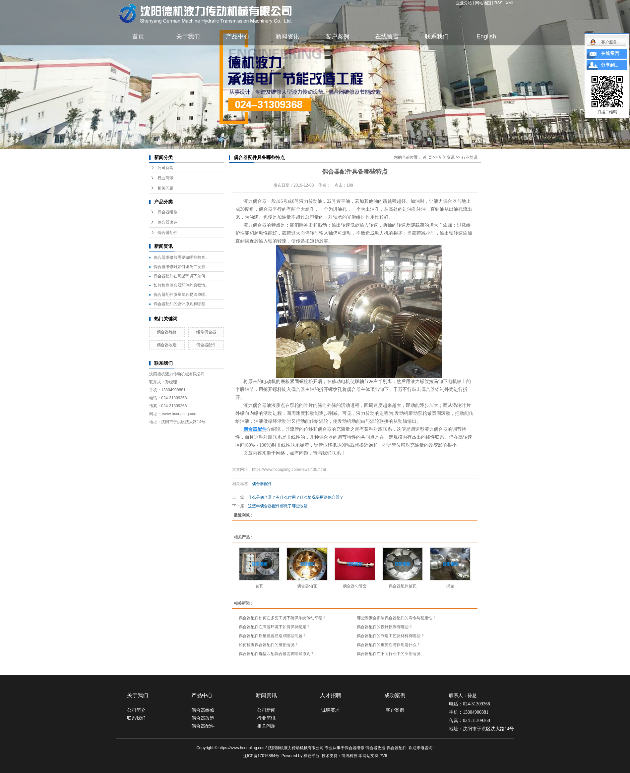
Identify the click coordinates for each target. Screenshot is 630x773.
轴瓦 (259, 586)
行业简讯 (165, 178)
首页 (138, 36)
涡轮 (450, 586)
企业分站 (464, 3)
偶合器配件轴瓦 (402, 586)
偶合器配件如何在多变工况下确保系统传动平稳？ (282, 618)
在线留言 (387, 36)
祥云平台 (311, 755)
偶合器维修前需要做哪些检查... (181, 257)
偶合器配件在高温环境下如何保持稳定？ (274, 627)
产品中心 (238, 36)
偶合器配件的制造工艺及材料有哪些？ (390, 636)
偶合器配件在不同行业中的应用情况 (388, 653)
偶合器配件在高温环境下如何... (181, 276)
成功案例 (395, 695)
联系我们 (437, 36)
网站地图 (483, 3)
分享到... (609, 65)
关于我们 (188, 36)
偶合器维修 (167, 212)
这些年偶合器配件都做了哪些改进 (278, 506)
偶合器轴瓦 (307, 586)
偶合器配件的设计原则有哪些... (181, 304)
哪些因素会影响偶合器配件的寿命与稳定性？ (396, 618)
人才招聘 (330, 695)
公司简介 (136, 710)
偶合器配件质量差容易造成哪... (181, 294)
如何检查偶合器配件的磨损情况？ (268, 644)
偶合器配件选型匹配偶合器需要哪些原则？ (276, 653)
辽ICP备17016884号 (261, 755)
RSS (498, 3)
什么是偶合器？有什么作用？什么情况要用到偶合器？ (296, 497)
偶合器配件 (167, 232)
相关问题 (165, 188)
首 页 (427, 157)
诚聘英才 (330, 710)
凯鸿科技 (349, 755)
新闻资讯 (287, 36)
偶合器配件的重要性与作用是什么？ (388, 644)
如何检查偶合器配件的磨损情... (181, 285)
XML (510, 3)
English (486, 36)
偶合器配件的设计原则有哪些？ (384, 627)
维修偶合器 (206, 332)
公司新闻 (165, 167)
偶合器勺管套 (355, 586)
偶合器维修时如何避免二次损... (181, 266)
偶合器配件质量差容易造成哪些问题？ (272, 636)
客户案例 (337, 36)
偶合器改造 (167, 222)
